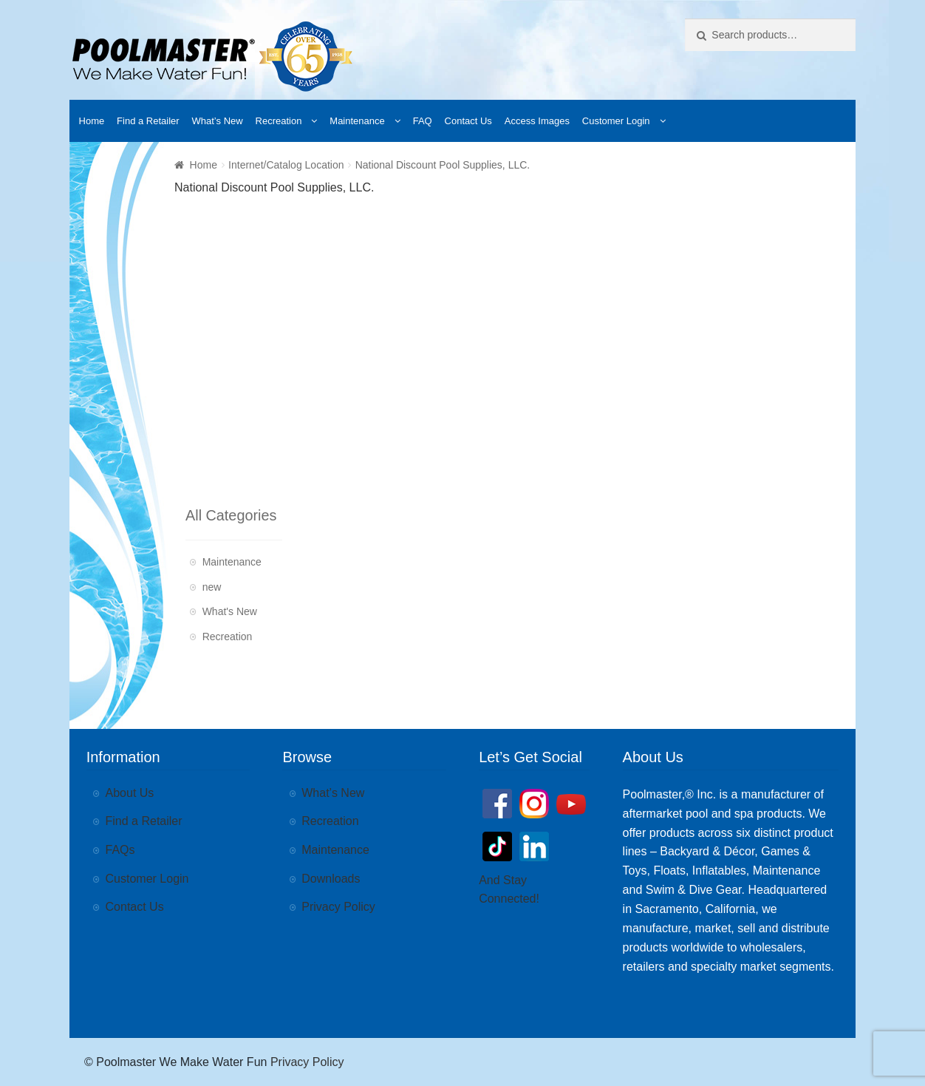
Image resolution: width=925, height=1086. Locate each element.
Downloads (330, 878)
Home (92, 120)
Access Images (537, 120)
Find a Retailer (148, 120)
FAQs (120, 850)
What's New (229, 611)
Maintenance (357, 120)
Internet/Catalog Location (286, 165)
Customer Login (616, 120)
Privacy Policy (338, 906)
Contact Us (468, 120)
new (212, 587)
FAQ (422, 120)
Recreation (279, 120)
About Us (130, 793)
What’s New (217, 120)
